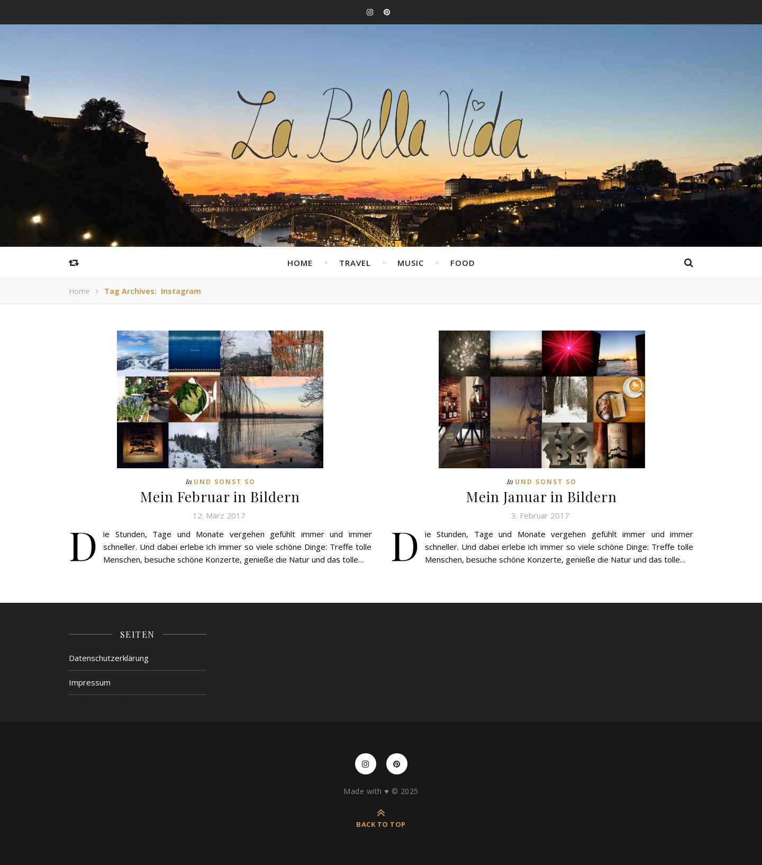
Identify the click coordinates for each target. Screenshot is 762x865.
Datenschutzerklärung (109, 658)
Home (300, 262)
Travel (355, 262)
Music (410, 262)
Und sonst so (225, 481)
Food (462, 262)
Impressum (90, 682)
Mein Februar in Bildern (220, 496)
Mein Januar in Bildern (541, 496)
